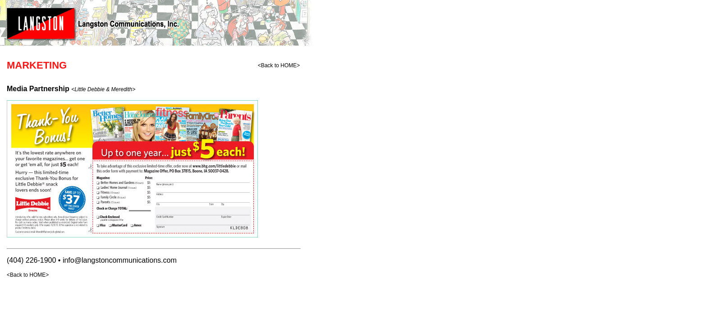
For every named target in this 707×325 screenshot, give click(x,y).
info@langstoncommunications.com (120, 260)
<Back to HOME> (279, 65)
